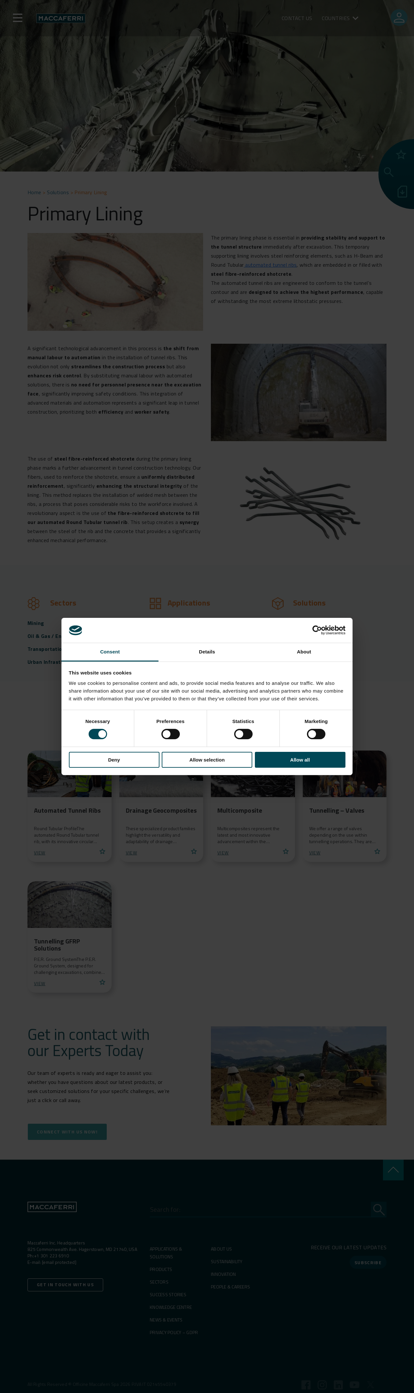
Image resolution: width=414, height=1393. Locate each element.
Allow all (300, 760)
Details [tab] (207, 651)
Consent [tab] (110, 651)
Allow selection (206, 760)
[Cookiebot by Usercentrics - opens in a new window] (317, 630)
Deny (114, 760)
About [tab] (304, 651)
